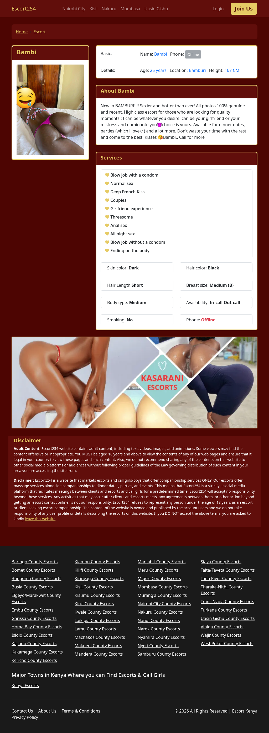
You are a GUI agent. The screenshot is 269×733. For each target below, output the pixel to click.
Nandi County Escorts (159, 620)
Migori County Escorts (159, 578)
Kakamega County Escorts (37, 652)
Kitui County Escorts (94, 604)
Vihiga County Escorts (222, 627)
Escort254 (24, 8)
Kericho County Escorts (34, 660)
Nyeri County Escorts (158, 646)
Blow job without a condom (137, 242)
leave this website (40, 518)
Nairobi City (73, 9)
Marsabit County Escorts (161, 562)
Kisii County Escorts (94, 587)
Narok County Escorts (159, 629)
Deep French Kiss (127, 192)
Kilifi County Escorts (94, 570)
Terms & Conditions (81, 711)
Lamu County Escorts (95, 629)
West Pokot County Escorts (227, 643)
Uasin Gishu (156, 9)
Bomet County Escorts (33, 570)
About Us (47, 711)
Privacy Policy (25, 717)
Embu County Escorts (32, 610)
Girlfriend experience (131, 208)
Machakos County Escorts (100, 637)
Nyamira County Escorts (161, 637)
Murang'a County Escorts (162, 595)
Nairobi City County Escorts (164, 604)
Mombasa (130, 9)
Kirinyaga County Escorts (99, 578)
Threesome (121, 217)
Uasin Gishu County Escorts (228, 618)
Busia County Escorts (32, 587)
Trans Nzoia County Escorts (227, 601)
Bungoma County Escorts (36, 578)
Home (22, 32)
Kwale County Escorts (96, 612)
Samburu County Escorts (162, 654)
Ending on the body (129, 250)
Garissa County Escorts (34, 618)
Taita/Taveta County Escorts (228, 570)
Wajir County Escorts (221, 635)
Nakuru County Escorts (160, 612)
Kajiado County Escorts (34, 643)
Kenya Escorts (25, 685)
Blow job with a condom (134, 175)
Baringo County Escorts (35, 562)
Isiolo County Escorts (32, 635)
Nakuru (109, 9)
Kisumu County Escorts (97, 595)
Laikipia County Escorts (97, 620)
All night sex (122, 234)
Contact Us (22, 711)
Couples (118, 200)
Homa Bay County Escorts (37, 627)
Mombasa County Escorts (163, 587)
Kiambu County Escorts (97, 562)
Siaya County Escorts (221, 562)
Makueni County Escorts (98, 646)
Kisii (93, 9)
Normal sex (121, 183)
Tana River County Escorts (226, 578)
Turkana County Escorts (224, 610)
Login (218, 9)
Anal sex (118, 225)
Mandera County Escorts (99, 654)
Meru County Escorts (158, 570)
